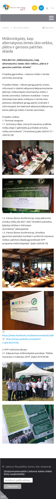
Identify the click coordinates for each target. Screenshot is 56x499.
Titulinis (5, 28)
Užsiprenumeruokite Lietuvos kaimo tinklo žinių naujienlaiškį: (28, 472)
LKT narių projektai (21, 28)
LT (47, 8)
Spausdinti (48, 28)
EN (52, 8)
